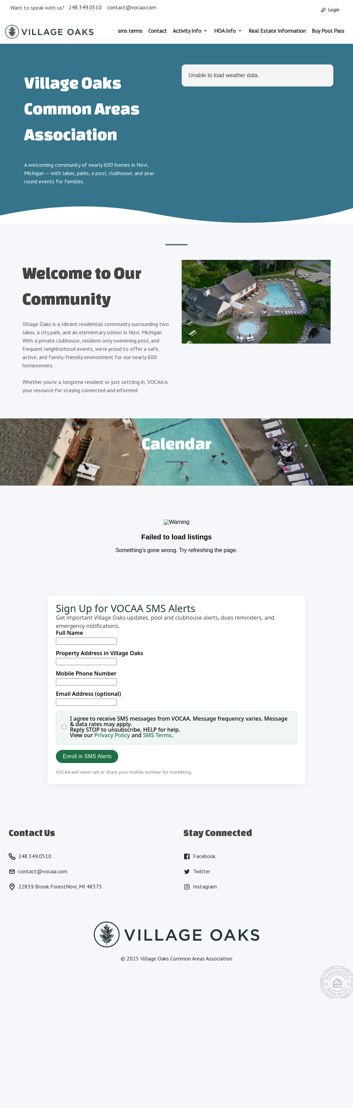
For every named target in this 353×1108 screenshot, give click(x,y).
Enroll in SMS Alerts (87, 756)
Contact (157, 30)
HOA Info (225, 30)
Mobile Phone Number (86, 673)
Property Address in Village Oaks (99, 653)
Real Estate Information (277, 30)
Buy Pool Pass (328, 30)
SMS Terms (157, 735)
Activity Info (187, 30)
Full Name (69, 633)
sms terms (130, 30)
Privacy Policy (112, 735)
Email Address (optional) (88, 694)
